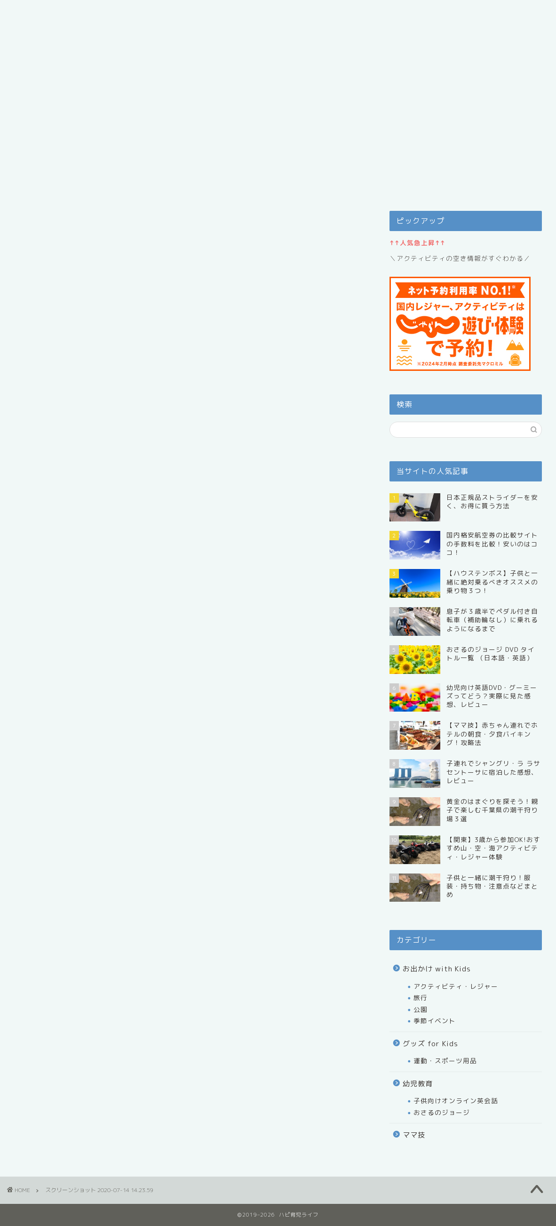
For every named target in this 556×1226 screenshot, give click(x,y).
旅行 (420, 997)
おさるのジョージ (441, 1112)
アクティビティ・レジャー (455, 986)
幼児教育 (418, 1084)
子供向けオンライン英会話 (455, 1100)
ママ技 (414, 1135)
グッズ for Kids (430, 1044)
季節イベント (434, 1020)
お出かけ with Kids (437, 969)
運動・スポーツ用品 (445, 1060)
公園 (420, 1009)
